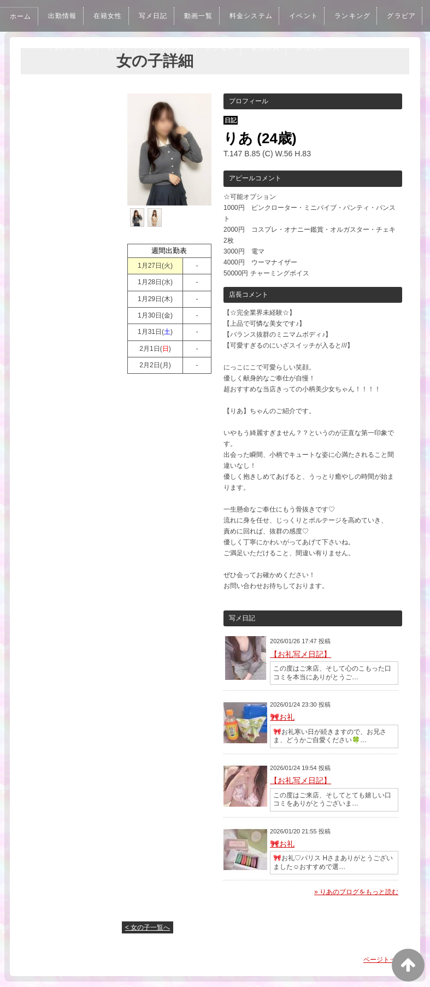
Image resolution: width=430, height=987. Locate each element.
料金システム (261, 16)
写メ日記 (159, 16)
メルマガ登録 (221, 47)
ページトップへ (386, 960)
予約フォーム (120, 47)
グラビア (64, 47)
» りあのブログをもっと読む (356, 892)
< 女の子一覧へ (147, 927)
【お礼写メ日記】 (300, 654)
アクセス (276, 47)
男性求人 (370, 47)
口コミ (170, 47)
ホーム (21, 16)
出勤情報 (64, 16)
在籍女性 (112, 16)
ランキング (366, 16)
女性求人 (323, 47)
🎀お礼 (282, 717)
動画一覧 (206, 16)
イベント (316, 16)
